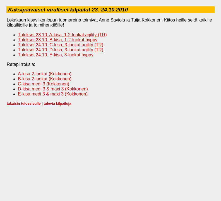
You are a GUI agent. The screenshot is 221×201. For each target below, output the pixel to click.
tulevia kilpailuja (57, 103)
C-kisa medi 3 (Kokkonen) (43, 84)
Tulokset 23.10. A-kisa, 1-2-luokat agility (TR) (62, 34)
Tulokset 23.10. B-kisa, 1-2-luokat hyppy (57, 39)
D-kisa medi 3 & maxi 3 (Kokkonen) (53, 89)
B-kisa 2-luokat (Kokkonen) (44, 78)
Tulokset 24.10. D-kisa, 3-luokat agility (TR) (60, 49)
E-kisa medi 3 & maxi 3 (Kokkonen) (53, 94)
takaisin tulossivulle (24, 103)
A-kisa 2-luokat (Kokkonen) (44, 73)
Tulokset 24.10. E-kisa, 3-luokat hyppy (55, 54)
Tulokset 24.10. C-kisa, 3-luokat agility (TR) (60, 44)
